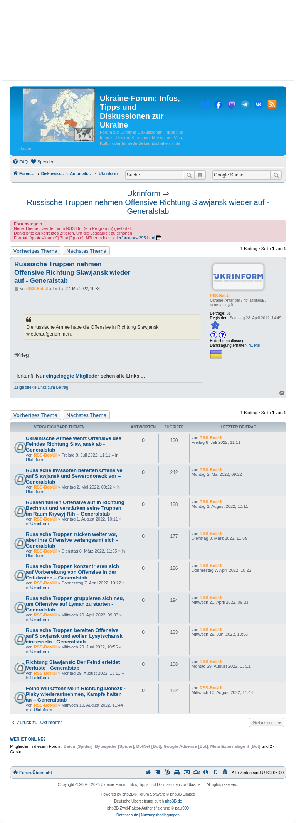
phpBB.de (173, 801)
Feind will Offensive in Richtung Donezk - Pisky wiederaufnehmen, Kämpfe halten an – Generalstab (76, 694)
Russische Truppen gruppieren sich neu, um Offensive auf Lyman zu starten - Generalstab (75, 604)
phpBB (128, 794)
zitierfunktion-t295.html (134, 237)
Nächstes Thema (86, 250)
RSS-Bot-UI (220, 296)
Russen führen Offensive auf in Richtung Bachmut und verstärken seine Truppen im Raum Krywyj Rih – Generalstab (75, 508)
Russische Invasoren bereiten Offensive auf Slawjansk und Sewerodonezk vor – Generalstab (74, 476)
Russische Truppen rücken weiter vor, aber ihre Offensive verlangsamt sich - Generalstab (72, 540)
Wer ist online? (28, 739)
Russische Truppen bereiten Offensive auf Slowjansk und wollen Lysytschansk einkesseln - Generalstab (74, 636)
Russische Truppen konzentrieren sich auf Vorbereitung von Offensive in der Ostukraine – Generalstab (72, 572)
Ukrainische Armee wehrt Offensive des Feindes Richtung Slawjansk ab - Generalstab (73, 444)
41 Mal (254, 345)
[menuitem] (20, 161)
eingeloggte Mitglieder (72, 376)
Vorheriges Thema (35, 250)
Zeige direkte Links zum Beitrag (41, 387)
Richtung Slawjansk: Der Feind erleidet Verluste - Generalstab (73, 665)
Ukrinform (143, 193)
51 (229, 313)
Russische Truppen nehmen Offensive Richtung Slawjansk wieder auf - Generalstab (148, 206)
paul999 (182, 808)
